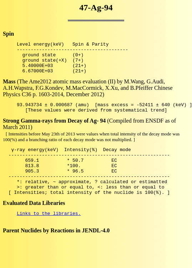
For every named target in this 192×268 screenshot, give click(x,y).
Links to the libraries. (49, 232)
